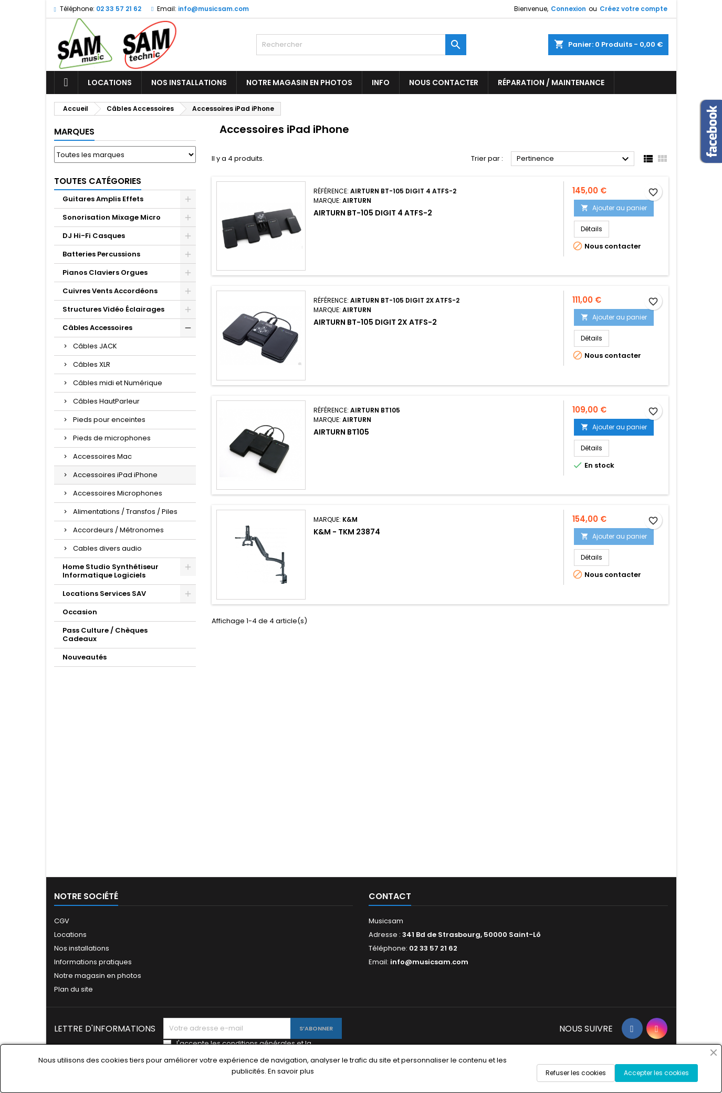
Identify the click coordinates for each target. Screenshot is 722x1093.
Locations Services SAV (104, 594)
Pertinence (574, 159)
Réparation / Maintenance (551, 82)
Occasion (79, 612)
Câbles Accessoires (97, 328)
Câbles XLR (91, 364)
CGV (61, 921)
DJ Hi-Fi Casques (93, 236)
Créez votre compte (633, 8)
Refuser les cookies (576, 1072)
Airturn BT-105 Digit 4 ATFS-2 (372, 213)
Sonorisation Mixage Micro (111, 217)
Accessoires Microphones (117, 493)
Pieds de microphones (112, 438)
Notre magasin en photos (299, 82)
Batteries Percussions (101, 254)
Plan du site (73, 989)
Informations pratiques (93, 962)
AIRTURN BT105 (341, 432)
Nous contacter (443, 82)
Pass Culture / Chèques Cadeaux (105, 634)
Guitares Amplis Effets (102, 199)
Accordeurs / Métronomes (118, 530)
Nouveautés (84, 657)
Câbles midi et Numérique (117, 383)
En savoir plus (291, 1071)
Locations (110, 82)
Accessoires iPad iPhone (115, 475)
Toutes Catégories (97, 181)
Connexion (568, 8)
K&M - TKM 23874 (346, 532)
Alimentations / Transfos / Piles (125, 512)
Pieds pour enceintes (109, 420)
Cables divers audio (107, 548)
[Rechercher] (361, 44)
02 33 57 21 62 (118, 8)
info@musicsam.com (213, 8)
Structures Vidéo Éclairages (113, 309)
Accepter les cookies (656, 1072)
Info (381, 82)
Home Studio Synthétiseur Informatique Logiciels (110, 571)
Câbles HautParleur (106, 401)
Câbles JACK (95, 346)
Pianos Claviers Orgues (105, 272)
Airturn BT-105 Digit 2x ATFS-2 (375, 322)
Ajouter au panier (614, 207)
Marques (74, 132)
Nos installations (189, 82)
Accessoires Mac (102, 456)
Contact (390, 896)
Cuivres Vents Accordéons (110, 291)
